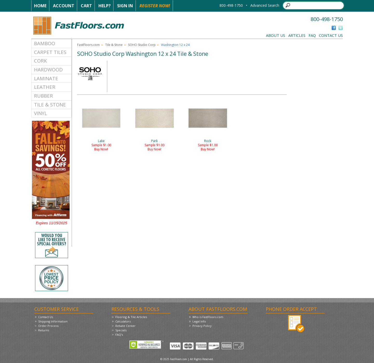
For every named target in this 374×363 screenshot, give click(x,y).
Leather (44, 87)
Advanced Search (264, 5)
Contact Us (331, 35)
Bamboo (44, 43)
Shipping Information (53, 321)
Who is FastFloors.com (207, 317)
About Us (275, 35)
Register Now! (154, 6)
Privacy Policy (202, 326)
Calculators (123, 321)
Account (63, 6)
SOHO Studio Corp (142, 45)
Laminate (46, 78)
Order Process (48, 326)
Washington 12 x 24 (175, 45)
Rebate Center (125, 326)
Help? (104, 6)
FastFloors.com (88, 45)
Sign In (125, 6)
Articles (296, 35)
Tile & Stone (50, 104)
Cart (86, 6)
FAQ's (119, 335)
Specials (120, 330)
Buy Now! (101, 149)
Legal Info (199, 321)
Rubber (43, 95)
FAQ (312, 35)
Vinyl (40, 113)
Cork (40, 60)
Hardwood (48, 69)
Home (40, 6)
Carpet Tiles (50, 52)
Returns (43, 330)
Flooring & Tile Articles (131, 317)
